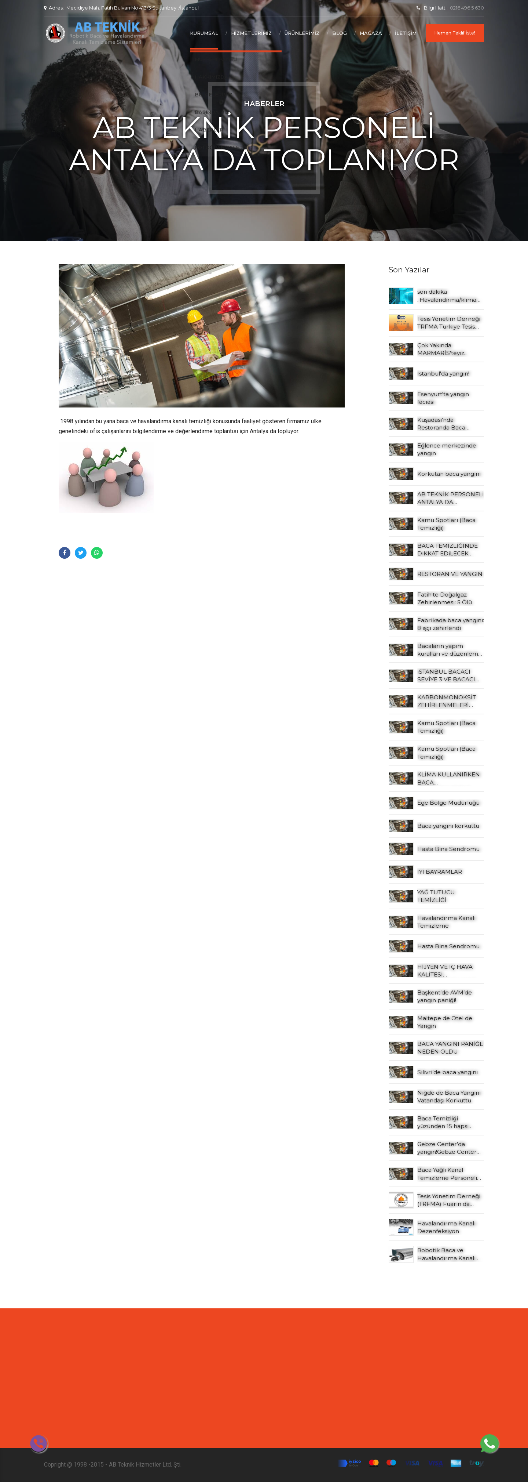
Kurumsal (204, 33)
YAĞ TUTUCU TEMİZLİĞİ (436, 896)
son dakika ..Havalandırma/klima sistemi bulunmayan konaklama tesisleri (446, 296)
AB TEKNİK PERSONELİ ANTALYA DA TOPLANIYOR (450, 498)
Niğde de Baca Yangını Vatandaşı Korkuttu (449, 1096)
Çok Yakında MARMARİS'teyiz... (442, 349)
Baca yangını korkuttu (448, 825)
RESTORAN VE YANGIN (450, 573)
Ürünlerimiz (302, 33)
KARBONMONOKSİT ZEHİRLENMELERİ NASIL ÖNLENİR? (446, 701)
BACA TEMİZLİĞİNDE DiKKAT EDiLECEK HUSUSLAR (447, 550)
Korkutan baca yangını (449, 473)
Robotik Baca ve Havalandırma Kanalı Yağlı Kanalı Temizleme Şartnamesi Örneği (449, 1254)
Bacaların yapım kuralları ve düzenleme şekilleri (449, 650)
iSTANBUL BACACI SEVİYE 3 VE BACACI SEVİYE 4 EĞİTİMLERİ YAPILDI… (447, 676)
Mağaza (371, 33)
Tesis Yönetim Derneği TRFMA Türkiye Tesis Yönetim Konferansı (448, 323)
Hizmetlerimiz (251, 33)
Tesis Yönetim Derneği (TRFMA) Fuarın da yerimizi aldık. (448, 1200)
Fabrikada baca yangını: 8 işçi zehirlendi (450, 624)
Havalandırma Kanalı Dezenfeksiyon (446, 1227)
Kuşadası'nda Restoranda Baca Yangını (441, 424)
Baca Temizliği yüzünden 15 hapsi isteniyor (443, 1122)
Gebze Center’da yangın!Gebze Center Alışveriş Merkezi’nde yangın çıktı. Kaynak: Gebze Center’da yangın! (447, 1148)
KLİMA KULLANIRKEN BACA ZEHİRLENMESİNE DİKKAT (448, 778)
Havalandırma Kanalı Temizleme (446, 921)
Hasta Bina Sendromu (448, 848)
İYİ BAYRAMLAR (439, 871)
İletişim (406, 33)
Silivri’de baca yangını (447, 1072)
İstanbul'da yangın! (443, 373)
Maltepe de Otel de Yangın (444, 1022)
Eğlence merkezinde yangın (446, 449)
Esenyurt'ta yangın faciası (443, 398)
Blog (339, 33)
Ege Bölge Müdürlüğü (448, 802)
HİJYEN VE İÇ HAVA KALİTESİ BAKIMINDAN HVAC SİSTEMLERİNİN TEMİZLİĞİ (446, 971)
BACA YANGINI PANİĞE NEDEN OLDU (450, 1047)
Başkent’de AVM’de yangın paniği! (444, 996)
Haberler (264, 103)
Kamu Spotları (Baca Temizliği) (446, 524)
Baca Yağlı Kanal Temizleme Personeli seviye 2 (447, 1174)
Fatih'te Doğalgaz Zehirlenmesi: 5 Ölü (444, 598)
